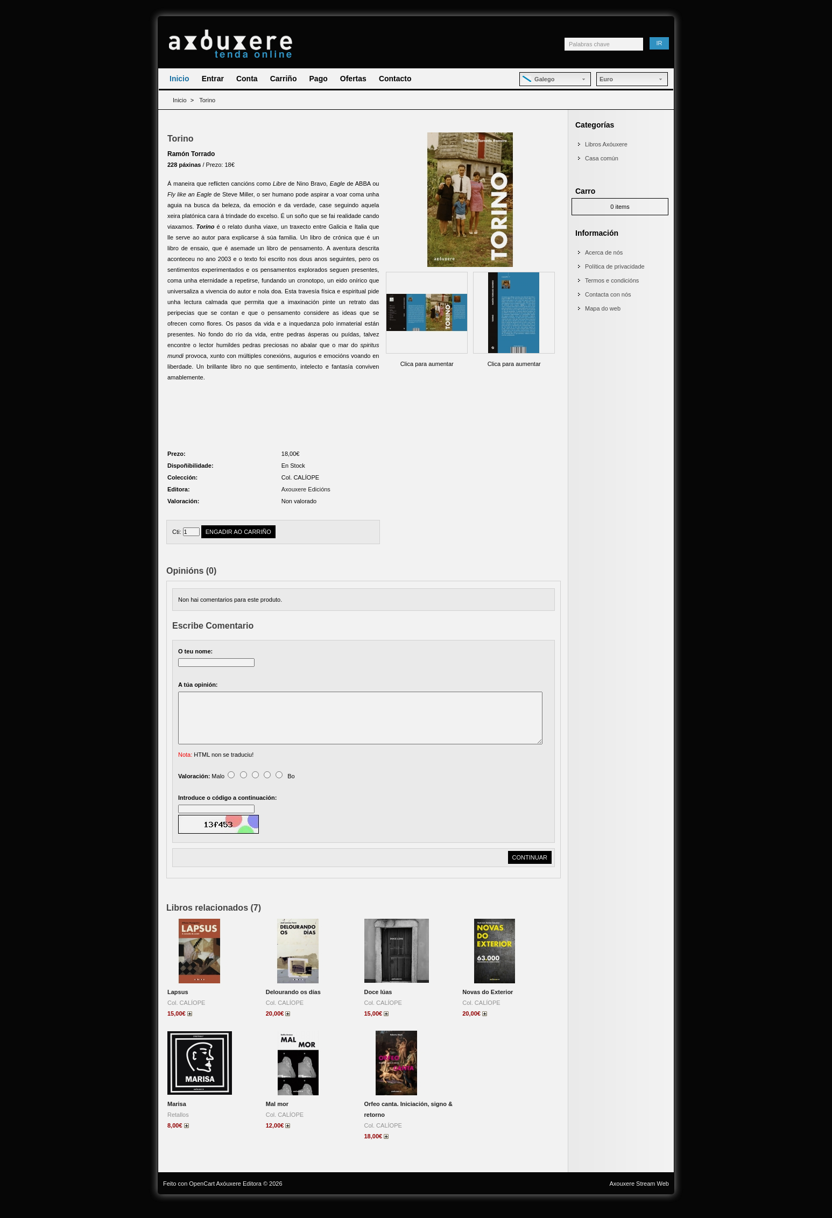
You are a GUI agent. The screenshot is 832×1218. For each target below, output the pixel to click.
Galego (538, 79)
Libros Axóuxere (606, 144)
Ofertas (353, 78)
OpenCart (202, 1196)
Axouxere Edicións (305, 489)
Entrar (213, 78)
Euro (606, 79)
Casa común (601, 158)
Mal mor (277, 1117)
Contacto (395, 78)
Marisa (176, 1117)
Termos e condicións (612, 280)
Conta (247, 78)
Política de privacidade (615, 266)
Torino (207, 100)
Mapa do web (603, 308)
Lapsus (177, 1005)
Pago (318, 78)
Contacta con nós (608, 294)
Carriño (283, 78)
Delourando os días (293, 1005)
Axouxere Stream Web (639, 1196)
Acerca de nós (604, 252)
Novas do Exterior (487, 1005)
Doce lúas (378, 1005)
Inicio (179, 78)
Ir (659, 43)
